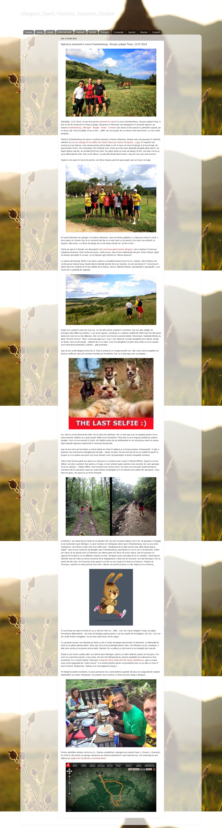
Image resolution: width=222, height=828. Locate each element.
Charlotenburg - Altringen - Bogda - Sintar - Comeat (92, 127)
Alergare (105, 32)
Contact (156, 32)
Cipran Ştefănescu (135, 660)
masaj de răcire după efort (111, 660)
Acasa (29, 32)
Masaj (39, 32)
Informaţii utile (64, 32)
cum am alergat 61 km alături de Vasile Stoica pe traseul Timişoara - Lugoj (105, 142)
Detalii (50, 32)
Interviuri (80, 32)
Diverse (144, 32)
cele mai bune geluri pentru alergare (116, 249)
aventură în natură (107, 122)
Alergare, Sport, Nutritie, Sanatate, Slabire (67, 13)
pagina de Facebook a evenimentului (88, 758)
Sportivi (131, 32)
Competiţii (118, 32)
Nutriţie (92, 32)
